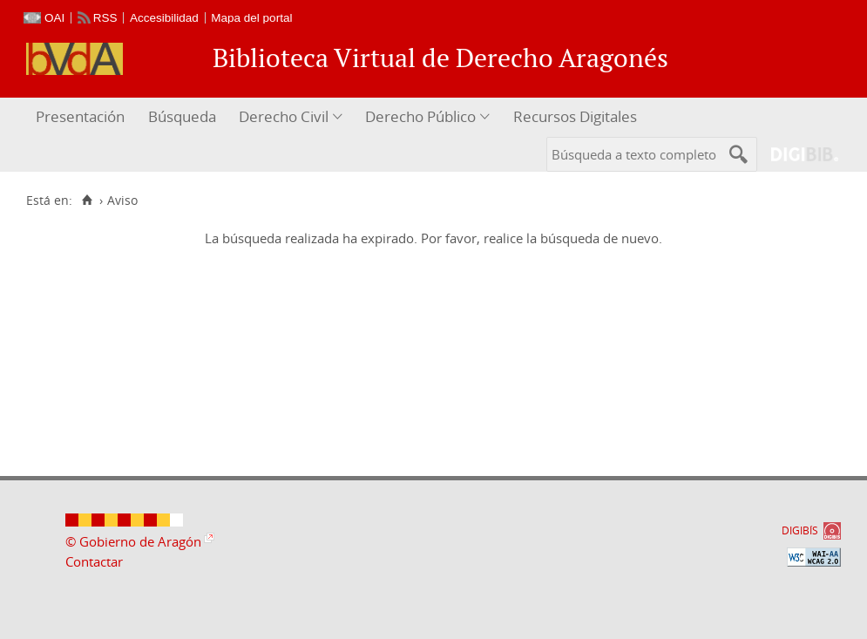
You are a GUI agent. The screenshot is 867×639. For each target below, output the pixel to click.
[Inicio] (86, 200)
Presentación (80, 116)
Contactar (94, 561)
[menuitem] (82, 117)
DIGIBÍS (800, 530)
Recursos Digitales (575, 116)
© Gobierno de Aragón (133, 541)
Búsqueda (182, 116)
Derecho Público (420, 116)
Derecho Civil (284, 116)
